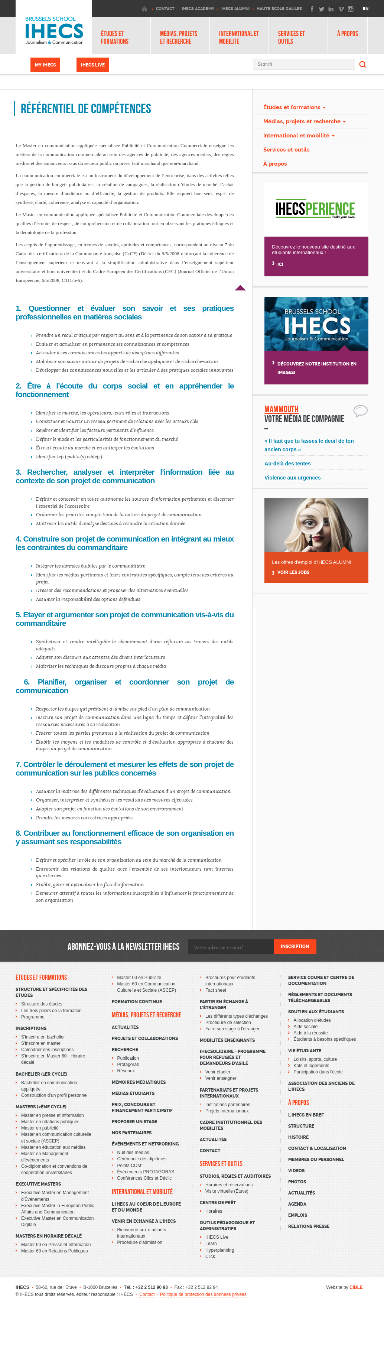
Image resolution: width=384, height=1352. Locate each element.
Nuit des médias (133, 1152)
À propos (347, 34)
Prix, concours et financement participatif (142, 1107)
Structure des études (41, 1004)
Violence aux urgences (292, 478)
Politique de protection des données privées (203, 1294)
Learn (211, 1243)
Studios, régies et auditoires (235, 1176)
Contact (210, 1150)
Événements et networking (145, 1144)
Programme (33, 1017)
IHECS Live (93, 65)
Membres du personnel (316, 1159)
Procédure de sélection (228, 1022)
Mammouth (281, 409)
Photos (297, 1181)
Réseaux (126, 1070)
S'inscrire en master (41, 1043)
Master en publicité (40, 1128)
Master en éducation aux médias (53, 1147)
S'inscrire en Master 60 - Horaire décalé (53, 1059)
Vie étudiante (304, 1050)
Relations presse (308, 1226)
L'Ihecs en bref (306, 1115)
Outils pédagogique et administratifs (227, 1225)
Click (210, 1256)
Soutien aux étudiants (316, 1011)
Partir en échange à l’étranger (224, 1004)
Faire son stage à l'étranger (232, 1028)
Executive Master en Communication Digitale (57, 1221)
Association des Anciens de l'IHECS (321, 1086)
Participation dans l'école (318, 1072)
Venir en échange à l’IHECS (144, 1221)
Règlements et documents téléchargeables (320, 997)
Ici (280, 264)
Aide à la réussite (311, 1033)
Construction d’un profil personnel (54, 1095)
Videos (296, 1170)
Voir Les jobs (293, 572)
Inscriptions (31, 1028)
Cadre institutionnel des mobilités (231, 1125)
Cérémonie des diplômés (142, 1158)
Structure (301, 1126)
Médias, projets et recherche (178, 37)
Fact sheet (215, 990)
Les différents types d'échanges (236, 1016)
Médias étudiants (133, 1093)
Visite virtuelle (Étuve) (226, 1191)
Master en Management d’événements (44, 1157)
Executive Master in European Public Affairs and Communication (57, 1209)
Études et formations (114, 37)
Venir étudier (217, 1072)
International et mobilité (239, 37)
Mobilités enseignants (227, 1040)
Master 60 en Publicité (139, 977)
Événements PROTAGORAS (146, 1171)
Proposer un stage (134, 1121)
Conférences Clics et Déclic (144, 1178)
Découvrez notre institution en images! (317, 368)
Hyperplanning (219, 1250)
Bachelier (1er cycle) (41, 1074)
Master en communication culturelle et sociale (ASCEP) (56, 1137)
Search (362, 64)
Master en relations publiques (50, 1121)
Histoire (298, 1137)
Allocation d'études (312, 1020)
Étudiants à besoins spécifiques (325, 1039)
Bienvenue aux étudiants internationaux (141, 1233)
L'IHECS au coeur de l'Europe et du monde (146, 1207)
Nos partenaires (132, 1132)
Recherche (125, 1049)
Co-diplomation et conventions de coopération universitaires (54, 1169)
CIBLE (356, 1287)
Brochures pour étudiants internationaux (230, 981)
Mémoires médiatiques (139, 1082)
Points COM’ (129, 1165)
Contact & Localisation (317, 1148)
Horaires (213, 1211)
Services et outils (291, 37)
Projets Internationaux (227, 1111)
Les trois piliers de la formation (51, 1010)
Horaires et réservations (229, 1184)
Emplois (297, 1215)
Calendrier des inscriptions (47, 1049)
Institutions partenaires (227, 1104)
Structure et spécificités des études (51, 992)
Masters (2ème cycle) (41, 1106)
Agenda (297, 1204)
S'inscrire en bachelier (43, 1037)
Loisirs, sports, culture (315, 1059)
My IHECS (45, 65)
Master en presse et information (52, 1115)
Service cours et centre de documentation (321, 980)
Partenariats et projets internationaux (229, 1093)
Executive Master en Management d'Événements (55, 1196)
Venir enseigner (220, 1078)
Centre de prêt (218, 1202)
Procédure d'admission (140, 1242)
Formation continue (137, 1001)
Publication (128, 1058)
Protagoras (128, 1064)
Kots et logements (311, 1065)
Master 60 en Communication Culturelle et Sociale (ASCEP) (146, 987)
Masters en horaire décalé (49, 1236)
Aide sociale (306, 1026)
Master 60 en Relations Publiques (54, 1251)
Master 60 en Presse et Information (56, 1244)
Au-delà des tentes (287, 464)
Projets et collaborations (145, 1038)
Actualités (125, 1027)
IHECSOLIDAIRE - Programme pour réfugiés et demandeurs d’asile (233, 1057)
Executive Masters (38, 1184)
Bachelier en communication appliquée (49, 1086)
